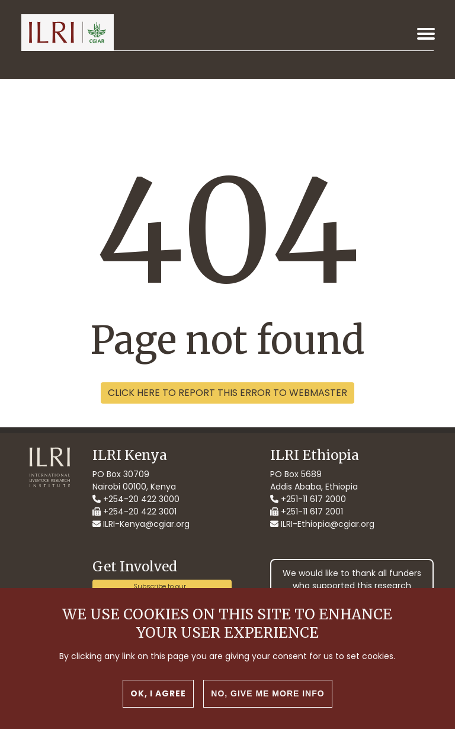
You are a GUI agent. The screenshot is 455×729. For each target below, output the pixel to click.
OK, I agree (158, 693)
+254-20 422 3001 (134, 511)
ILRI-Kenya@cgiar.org (141, 524)
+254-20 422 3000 (136, 499)
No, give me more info (267, 693)
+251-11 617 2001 (306, 511)
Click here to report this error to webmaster (227, 392)
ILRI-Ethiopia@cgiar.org (322, 524)
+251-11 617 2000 (308, 499)
